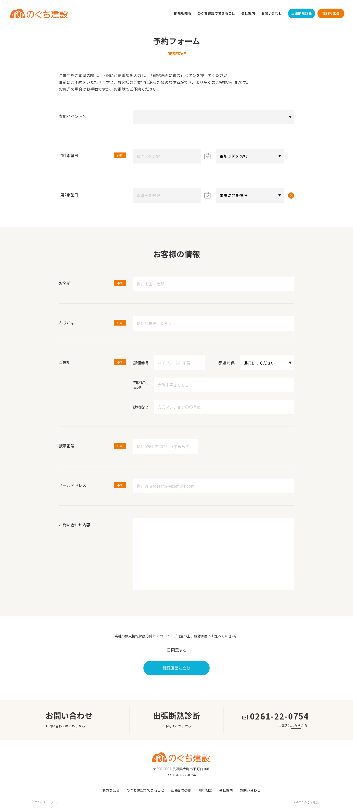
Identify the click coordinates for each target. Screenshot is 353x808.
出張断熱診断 (301, 13)
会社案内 (248, 13)
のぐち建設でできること (216, 13)
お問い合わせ (271, 13)
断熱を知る (182, 13)
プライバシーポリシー (47, 802)
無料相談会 (331, 13)
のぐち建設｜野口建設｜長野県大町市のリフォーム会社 (39, 13)
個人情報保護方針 (138, 635)
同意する (179, 650)
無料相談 (205, 789)
